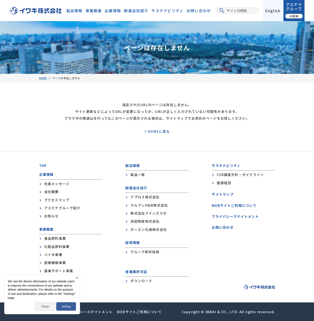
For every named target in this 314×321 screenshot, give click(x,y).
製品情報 (74, 10)
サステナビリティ (167, 10)
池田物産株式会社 (144, 221)
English (273, 10)
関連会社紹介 (136, 10)
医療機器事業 (55, 262)
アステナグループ (294, 10)
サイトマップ (223, 194)
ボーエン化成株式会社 (148, 229)
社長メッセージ (57, 183)
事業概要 (94, 10)
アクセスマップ (56, 200)
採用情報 (132, 242)
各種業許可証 (136, 271)
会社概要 (51, 191)
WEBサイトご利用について (234, 205)
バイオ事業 (53, 254)
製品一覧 (137, 174)
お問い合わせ (199, 10)
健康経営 (224, 182)
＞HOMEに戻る (157, 131)
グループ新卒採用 (144, 251)
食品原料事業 (55, 238)
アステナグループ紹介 (62, 208)
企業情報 (113, 10)
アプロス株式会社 (144, 197)
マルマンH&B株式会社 (149, 205)
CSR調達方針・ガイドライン (240, 174)
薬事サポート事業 (58, 270)
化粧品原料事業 (57, 246)
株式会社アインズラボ (148, 213)
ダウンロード (141, 280)
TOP (43, 165)
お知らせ (51, 216)
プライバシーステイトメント (235, 216)
